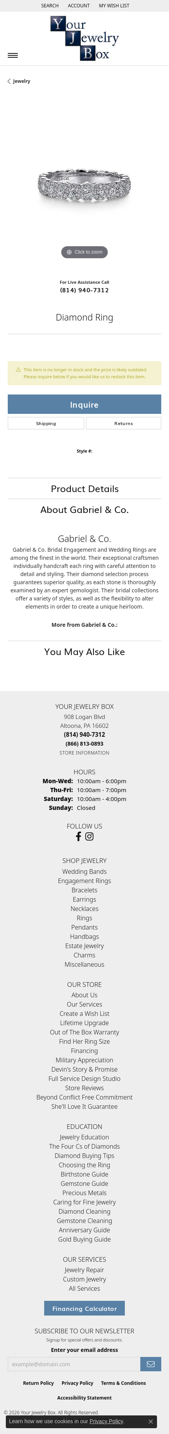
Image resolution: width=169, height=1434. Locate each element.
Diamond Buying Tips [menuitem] (84, 1155)
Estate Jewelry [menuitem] (84, 946)
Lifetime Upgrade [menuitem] (84, 1023)
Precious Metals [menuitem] (84, 1193)
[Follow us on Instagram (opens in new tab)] (89, 836)
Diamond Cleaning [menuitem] (84, 1211)
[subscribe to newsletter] (150, 1364)
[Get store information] (85, 753)
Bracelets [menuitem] (85, 890)
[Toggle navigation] (13, 55)
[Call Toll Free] (84, 743)
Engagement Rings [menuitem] (84, 881)
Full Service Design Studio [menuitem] (84, 1078)
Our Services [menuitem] (84, 1004)
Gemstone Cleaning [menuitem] (84, 1220)
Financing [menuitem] (84, 1050)
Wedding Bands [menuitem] (84, 871)
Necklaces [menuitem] (84, 908)
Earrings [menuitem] (84, 899)
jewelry (21, 81)
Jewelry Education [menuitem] (84, 1137)
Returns (123, 423)
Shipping (46, 423)
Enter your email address (84, 1349)
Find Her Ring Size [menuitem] (84, 1041)
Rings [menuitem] (84, 918)
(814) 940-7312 (84, 289)
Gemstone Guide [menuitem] (85, 1183)
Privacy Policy (77, 1383)
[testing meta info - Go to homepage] (84, 38)
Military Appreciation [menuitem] (85, 1060)
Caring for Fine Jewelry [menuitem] (84, 1202)
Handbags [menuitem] (84, 936)
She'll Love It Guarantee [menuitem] (85, 1106)
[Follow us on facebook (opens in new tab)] (78, 836)
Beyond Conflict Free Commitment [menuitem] (84, 1097)
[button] (49, 6)
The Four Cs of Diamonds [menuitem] (84, 1146)
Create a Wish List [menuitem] (85, 1013)
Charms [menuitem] (84, 955)
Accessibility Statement (84, 1398)
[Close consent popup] (150, 1421)
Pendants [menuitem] (84, 927)
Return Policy (38, 1383)
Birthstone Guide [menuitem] (84, 1174)
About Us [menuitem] (85, 995)
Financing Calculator (84, 1308)
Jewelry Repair (84, 1270)
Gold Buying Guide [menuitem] (84, 1239)
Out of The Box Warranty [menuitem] (84, 1032)
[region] (84, 184)
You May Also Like (84, 651)
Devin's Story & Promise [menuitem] (84, 1069)
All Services (84, 1288)
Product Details (85, 488)
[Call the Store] (84, 734)
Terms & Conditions (123, 1383)
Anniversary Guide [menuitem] (84, 1230)
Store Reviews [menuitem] (84, 1088)
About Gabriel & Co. (84, 509)
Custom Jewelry (84, 1279)
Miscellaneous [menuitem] (84, 964)
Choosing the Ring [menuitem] (84, 1165)
